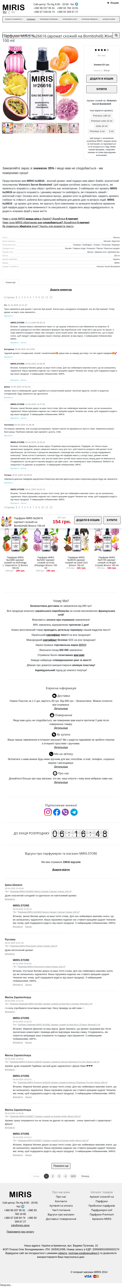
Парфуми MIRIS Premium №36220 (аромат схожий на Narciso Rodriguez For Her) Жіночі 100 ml (54, 1062)
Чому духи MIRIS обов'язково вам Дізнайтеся (45, 222)
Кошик (114, 2)
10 (42, 297)
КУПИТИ (102, 89)
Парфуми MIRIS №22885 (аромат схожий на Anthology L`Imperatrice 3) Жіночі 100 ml (15, 562)
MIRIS (82, 645)
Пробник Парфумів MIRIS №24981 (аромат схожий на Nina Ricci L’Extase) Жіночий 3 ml (51, 1004)
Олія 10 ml (102, 126)
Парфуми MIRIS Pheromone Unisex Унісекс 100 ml (33, 946)
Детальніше (61, 708)
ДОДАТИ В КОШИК (101, 78)
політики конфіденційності (83, 1253)
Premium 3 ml (97, 131)
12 (51, 297)
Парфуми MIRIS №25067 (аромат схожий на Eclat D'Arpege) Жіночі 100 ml (45, 562)
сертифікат (53, 635)
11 (46, 297)
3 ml (111, 131)
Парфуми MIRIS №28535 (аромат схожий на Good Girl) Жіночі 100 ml (76, 561)
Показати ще (61, 1166)
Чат (74, 4)
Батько (23, 343)
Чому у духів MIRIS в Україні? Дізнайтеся (40, 218)
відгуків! (79, 655)
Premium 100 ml (101, 115)
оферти (62, 1253)
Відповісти (8, 316)
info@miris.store (20, 1225)
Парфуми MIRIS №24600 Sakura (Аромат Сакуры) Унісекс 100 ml (40, 891)
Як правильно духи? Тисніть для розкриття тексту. (38, 226)
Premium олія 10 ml (101, 120)
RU (5, 12)
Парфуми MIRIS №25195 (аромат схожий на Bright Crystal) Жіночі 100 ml (107, 561)
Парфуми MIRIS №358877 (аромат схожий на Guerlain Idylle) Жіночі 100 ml (45, 1116)
